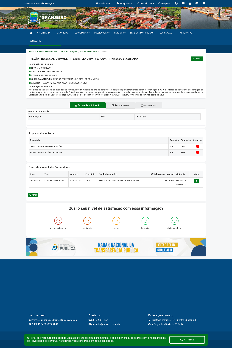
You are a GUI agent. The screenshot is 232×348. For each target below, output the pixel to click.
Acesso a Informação (47, 52)
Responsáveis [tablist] (120, 105)
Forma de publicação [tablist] (86, 105)
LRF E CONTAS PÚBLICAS (142, 33)
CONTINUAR (187, 339)
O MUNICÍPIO (63, 33)
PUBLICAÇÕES (101, 33)
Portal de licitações (69, 52)
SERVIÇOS (120, 33)
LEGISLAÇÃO (167, 33)
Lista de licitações (88, 52)
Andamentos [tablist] (150, 105)
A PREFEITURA (44, 33)
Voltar (33, 195)
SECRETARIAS (82, 33)
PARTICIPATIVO (185, 33)
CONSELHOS (35, 41)
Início (31, 52)
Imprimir (197, 59)
